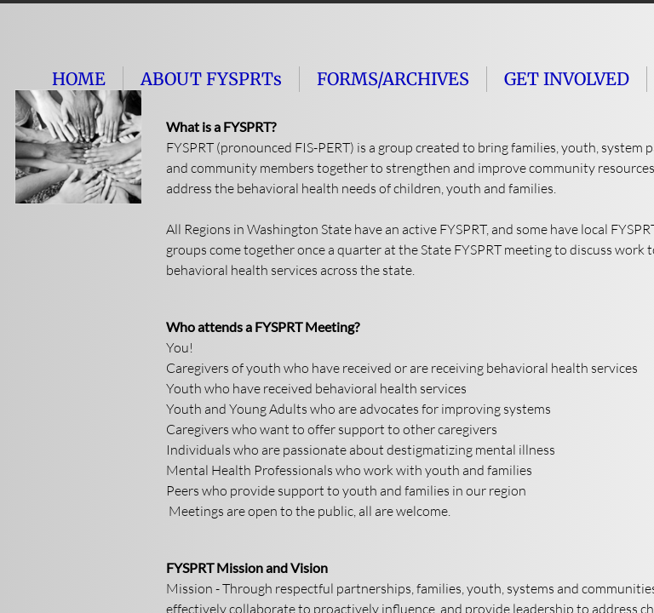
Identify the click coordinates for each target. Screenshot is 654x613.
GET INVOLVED (566, 78)
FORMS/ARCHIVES (393, 78)
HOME (79, 78)
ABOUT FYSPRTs (211, 78)
